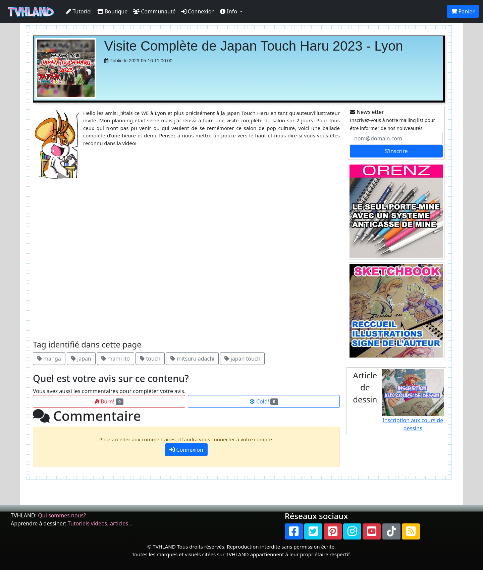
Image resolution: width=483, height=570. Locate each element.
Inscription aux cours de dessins (413, 400)
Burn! (109, 401)
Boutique (112, 11)
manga (49, 358)
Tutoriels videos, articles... (100, 523)
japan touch (242, 358)
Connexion (198, 11)
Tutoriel (79, 11)
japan (81, 358)
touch (150, 358)
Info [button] (229, 11)
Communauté (154, 11)
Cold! (264, 401)
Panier (463, 11)
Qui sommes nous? (62, 515)
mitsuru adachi (192, 358)
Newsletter (367, 112)
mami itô (115, 358)
